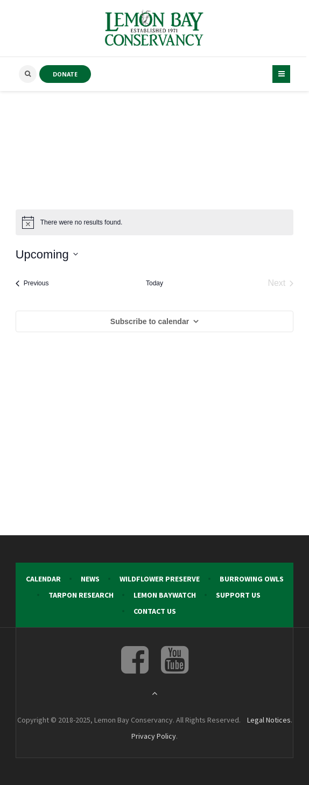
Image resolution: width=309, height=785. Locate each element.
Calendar (43, 579)
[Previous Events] (32, 283)
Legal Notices (269, 720)
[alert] (155, 222)
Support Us (238, 595)
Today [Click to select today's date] (154, 283)
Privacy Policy (153, 736)
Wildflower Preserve (160, 579)
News (90, 579)
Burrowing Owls (252, 579)
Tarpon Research (81, 595)
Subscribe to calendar (149, 321)
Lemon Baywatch (165, 595)
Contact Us (155, 611)
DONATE (65, 74)
